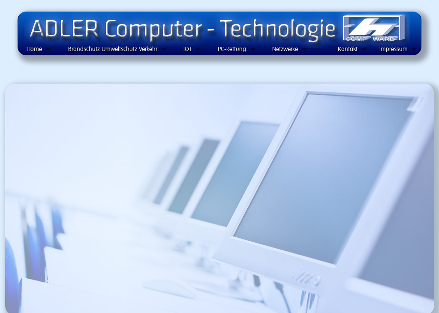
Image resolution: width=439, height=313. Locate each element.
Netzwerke (285, 49)
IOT (187, 49)
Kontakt (348, 49)
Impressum (393, 49)
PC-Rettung (232, 49)
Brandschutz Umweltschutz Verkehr (112, 49)
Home (34, 49)
